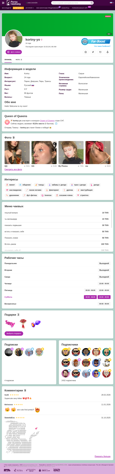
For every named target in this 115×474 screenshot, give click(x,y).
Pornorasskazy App (80, 8)
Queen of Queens (47, 121)
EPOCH (54, 465)
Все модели (6, 8)
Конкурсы (65, 8)
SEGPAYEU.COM (62, 465)
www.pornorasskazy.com (30, 465)
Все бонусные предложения (48, 8)
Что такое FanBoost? (102, 46)
